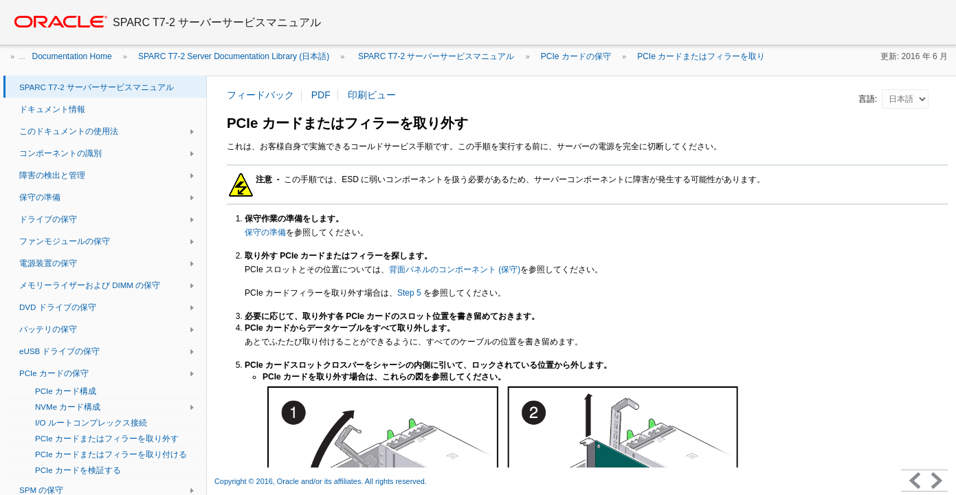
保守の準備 (265, 232)
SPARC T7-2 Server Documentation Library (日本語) (233, 56)
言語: (869, 99)
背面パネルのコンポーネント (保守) (454, 269)
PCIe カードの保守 (576, 56)
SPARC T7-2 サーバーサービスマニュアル (435, 56)
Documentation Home (72, 56)
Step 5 (409, 293)
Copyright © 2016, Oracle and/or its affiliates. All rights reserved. (321, 481)
